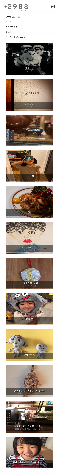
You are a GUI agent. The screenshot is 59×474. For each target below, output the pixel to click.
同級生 (29, 322)
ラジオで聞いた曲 (30, 286)
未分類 (29, 71)
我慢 (29, 214)
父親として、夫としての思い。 (29, 393)
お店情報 (10, 32)
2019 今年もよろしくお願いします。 (29, 429)
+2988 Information (13, 17)
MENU (8, 22)
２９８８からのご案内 (15, 37)
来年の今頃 (29, 357)
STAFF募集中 (11, 26)
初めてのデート (29, 250)
